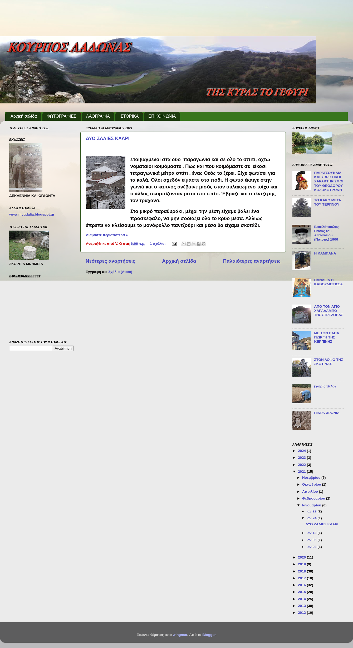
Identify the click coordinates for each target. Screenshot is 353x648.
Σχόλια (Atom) (120, 272)
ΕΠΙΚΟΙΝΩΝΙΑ (162, 116)
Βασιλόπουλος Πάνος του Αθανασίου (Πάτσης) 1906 (326, 233)
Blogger (208, 635)
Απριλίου (310, 492)
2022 (302, 465)
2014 (302, 599)
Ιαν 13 (311, 533)
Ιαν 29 (311, 511)
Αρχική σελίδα (24, 116)
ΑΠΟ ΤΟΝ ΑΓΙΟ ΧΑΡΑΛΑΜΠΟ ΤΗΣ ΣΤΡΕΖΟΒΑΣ (328, 311)
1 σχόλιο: (158, 244)
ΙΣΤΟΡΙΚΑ (129, 116)
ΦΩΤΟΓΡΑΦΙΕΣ (61, 116)
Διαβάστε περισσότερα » (107, 235)
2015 (302, 592)
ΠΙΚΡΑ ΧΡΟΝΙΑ (327, 413)
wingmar (180, 635)
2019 (302, 564)
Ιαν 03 (311, 547)
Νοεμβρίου (311, 478)
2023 (302, 458)
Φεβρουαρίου (314, 498)
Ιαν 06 (311, 540)
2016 (302, 585)
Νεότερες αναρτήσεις (110, 261)
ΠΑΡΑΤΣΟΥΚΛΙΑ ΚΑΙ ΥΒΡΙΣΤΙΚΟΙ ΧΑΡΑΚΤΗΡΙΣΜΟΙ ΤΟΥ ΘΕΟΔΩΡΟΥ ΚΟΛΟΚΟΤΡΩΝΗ (328, 181)
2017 (302, 578)
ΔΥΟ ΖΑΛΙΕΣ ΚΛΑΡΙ (107, 138)
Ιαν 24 (311, 518)
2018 (302, 571)
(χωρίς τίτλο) (325, 386)
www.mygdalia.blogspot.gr (31, 214)
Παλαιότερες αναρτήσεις (252, 261)
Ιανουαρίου (312, 505)
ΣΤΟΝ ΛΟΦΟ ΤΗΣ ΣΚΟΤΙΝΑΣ (328, 362)
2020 (302, 557)
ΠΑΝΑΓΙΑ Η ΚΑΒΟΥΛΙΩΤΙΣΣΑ (328, 282)
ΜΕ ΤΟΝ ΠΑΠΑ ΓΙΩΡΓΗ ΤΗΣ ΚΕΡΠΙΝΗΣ (326, 337)
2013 (302, 606)
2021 (302, 471)
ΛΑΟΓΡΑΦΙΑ (98, 116)
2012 (302, 613)
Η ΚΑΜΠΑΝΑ (325, 253)
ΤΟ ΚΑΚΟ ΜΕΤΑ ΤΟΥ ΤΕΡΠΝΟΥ (327, 202)
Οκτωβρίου (312, 484)
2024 (302, 451)
